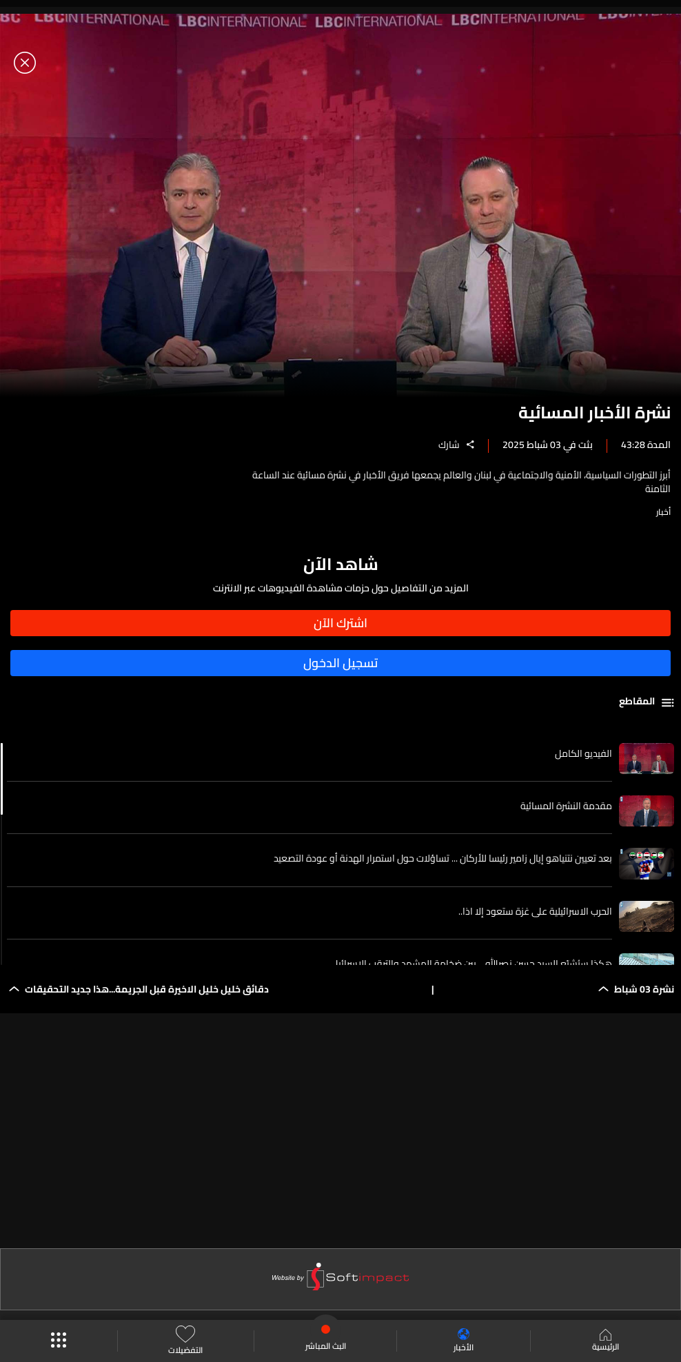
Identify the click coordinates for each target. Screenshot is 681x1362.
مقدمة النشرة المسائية (566, 806)
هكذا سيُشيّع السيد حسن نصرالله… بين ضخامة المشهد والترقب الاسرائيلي (470, 964)
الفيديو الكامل (583, 753)
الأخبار (464, 1341)
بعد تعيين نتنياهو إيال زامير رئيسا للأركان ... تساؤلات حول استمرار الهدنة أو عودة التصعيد (443, 858)
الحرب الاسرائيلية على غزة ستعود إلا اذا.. (535, 911)
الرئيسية (605, 1341)
